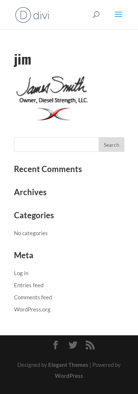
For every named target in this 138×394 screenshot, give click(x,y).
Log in (21, 273)
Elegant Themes (68, 364)
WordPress (69, 375)
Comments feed (33, 297)
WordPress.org (32, 309)
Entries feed (28, 285)
